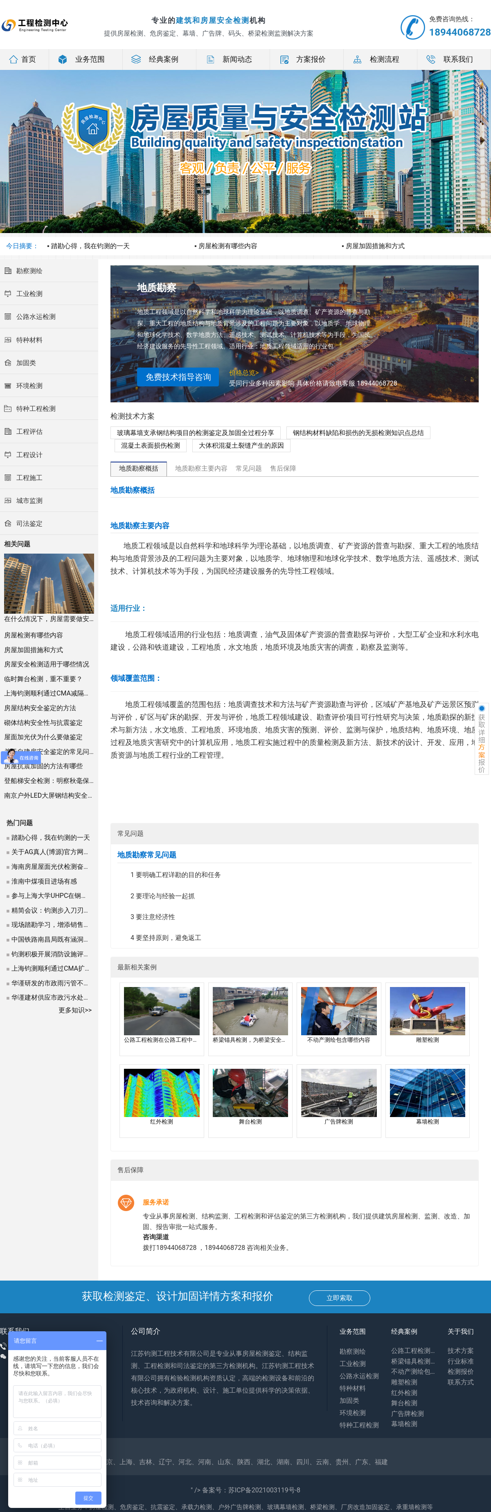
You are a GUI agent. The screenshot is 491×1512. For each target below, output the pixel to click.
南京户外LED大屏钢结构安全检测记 (55, 795)
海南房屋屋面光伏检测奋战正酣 (57, 866)
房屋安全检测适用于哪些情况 (46, 664)
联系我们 (449, 59)
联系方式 (461, 1382)
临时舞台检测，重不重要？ (43, 679)
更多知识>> (75, 1010)
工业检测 (353, 1364)
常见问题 (249, 468)
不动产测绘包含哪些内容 (413, 1371)
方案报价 (302, 59)
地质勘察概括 (138, 468)
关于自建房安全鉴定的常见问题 (50, 752)
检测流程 (375, 59)
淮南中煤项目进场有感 (44, 881)
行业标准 (461, 1361)
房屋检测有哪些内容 (227, 246)
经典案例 (154, 59)
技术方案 (461, 1351)
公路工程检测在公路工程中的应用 (413, 1351)
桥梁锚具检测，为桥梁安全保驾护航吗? (413, 1361)
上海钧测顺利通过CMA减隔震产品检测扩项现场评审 (80, 693)
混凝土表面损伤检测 (150, 445)
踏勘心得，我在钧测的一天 (90, 246)
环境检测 (353, 1413)
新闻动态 (228, 59)
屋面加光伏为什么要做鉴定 (43, 737)
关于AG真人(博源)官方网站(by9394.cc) (68, 852)
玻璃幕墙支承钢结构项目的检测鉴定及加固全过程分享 (195, 433)
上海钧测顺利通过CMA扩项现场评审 (64, 968)
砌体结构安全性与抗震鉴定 (43, 723)
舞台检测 (404, 1403)
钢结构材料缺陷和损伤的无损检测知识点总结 (358, 433)
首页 (22, 59)
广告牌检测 (407, 1414)
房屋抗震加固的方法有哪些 (43, 766)
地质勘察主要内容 (201, 468)
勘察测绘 (353, 1351)
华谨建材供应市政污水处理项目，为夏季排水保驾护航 (90, 997)
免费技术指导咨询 (178, 377)
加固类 (349, 1400)
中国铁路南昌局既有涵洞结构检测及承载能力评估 (83, 939)
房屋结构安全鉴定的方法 (40, 708)
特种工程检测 (359, 1425)
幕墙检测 (404, 1424)
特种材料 (353, 1388)
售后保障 (283, 468)
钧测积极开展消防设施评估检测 (57, 954)
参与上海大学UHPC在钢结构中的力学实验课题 (78, 896)
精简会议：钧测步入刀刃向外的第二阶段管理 (76, 910)
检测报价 (461, 1371)
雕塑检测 (404, 1382)
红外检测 (404, 1393)
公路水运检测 (359, 1376)
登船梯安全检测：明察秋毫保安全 (53, 781)
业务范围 (81, 59)
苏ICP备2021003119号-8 (264, 1490)
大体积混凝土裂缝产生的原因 (241, 445)
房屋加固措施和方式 (375, 246)
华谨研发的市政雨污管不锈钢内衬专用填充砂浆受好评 (90, 983)
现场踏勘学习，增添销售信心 (54, 925)
